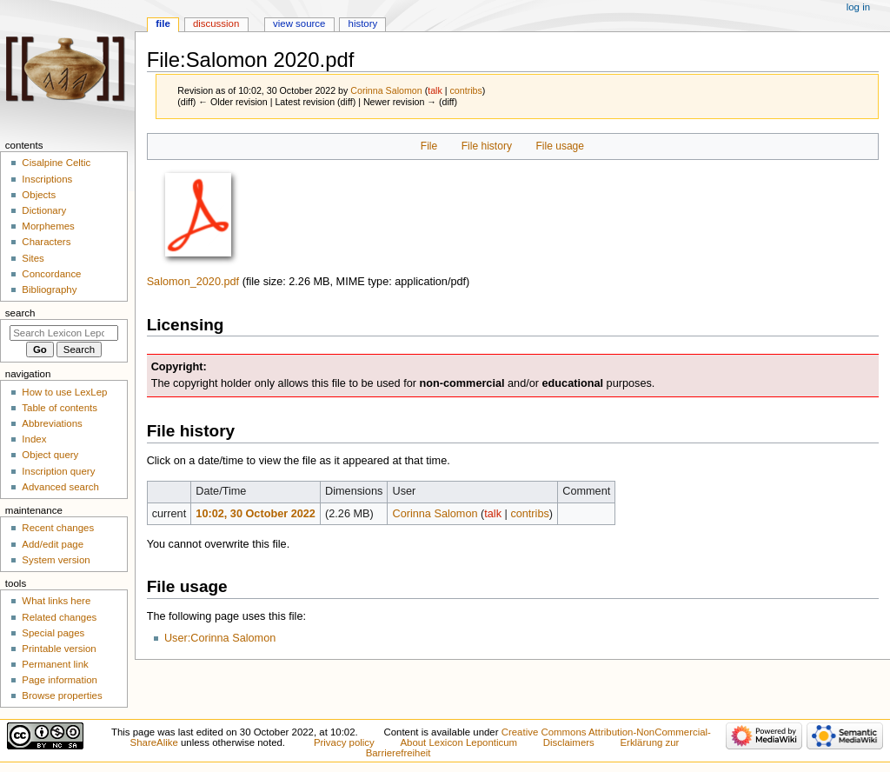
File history (487, 146)
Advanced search (60, 487)
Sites (32, 258)
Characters (46, 241)
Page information (59, 680)
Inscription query (58, 471)
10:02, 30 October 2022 (255, 514)
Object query (50, 454)
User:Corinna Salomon (220, 638)
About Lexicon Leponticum (458, 742)
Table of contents (59, 408)
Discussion (216, 23)
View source (299, 23)
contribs (466, 90)
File (429, 146)
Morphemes (48, 226)
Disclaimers (568, 742)
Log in (858, 7)
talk (435, 90)
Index (34, 439)
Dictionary (44, 210)
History (363, 23)
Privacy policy (344, 742)
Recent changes (58, 527)
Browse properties (62, 695)
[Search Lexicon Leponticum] (64, 333)
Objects (39, 195)
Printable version (59, 648)
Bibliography (49, 289)
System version (56, 560)
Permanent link (55, 664)
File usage (559, 146)
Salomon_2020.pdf (193, 282)
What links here (56, 601)
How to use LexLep (64, 392)
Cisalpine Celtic (56, 162)
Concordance (51, 274)
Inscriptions (47, 179)
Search (20, 313)
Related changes (59, 617)
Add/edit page (52, 544)
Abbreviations (52, 423)
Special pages (53, 633)
